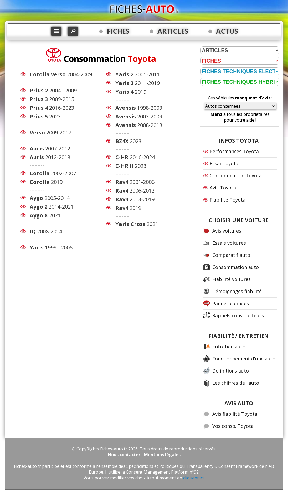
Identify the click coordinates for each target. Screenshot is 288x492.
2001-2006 (135, 181)
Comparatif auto (231, 255)
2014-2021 (52, 206)
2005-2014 (49, 198)
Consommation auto (235, 267)
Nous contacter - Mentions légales (144, 455)
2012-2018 (50, 157)
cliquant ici (193, 478)
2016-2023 (52, 107)
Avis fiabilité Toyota (234, 414)
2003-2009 (138, 116)
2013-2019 (135, 199)
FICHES (118, 31)
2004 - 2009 (53, 90)
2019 (46, 181)
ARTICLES (172, 31)
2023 (45, 116)
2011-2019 (137, 83)
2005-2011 (137, 74)
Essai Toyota (224, 163)
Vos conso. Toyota (233, 426)
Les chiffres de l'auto (235, 383)
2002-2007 (53, 173)
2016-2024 (135, 157)
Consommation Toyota (236, 175)
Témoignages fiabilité (237, 291)
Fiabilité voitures (231, 279)
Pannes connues (230, 303)
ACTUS (227, 31)
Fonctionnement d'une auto (243, 358)
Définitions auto (230, 371)
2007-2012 (50, 148)
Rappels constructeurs (238, 315)
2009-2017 (50, 132)
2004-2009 (61, 74)
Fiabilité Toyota (227, 200)
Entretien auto (228, 346)
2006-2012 (135, 190)
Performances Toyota (234, 151)
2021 (45, 215)
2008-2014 (46, 231)
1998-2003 (138, 107)
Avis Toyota (223, 187)
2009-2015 (52, 99)
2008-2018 (138, 125)
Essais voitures (229, 243)
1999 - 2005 (51, 247)
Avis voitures (226, 231)
